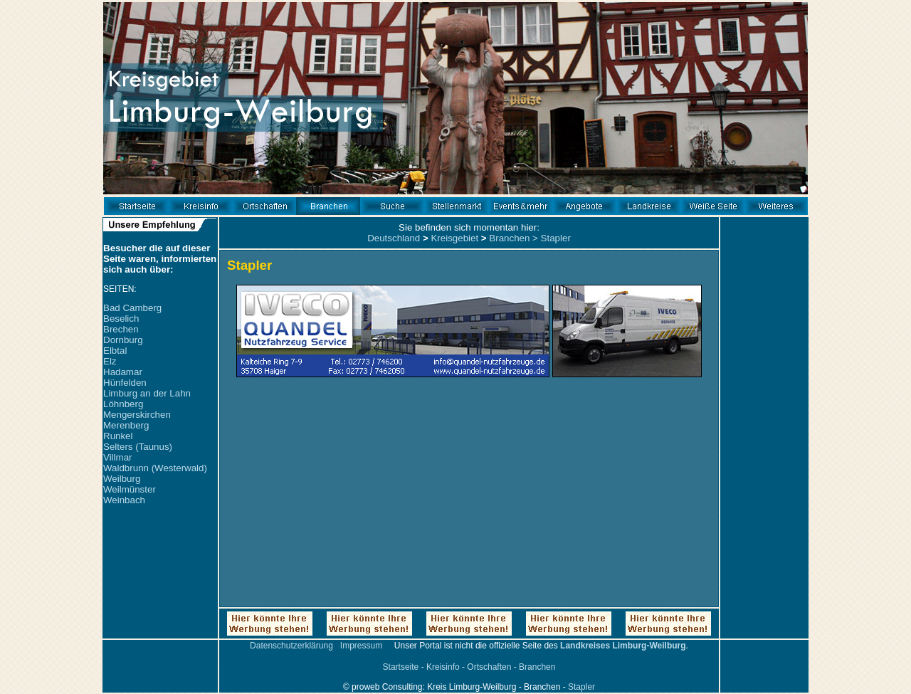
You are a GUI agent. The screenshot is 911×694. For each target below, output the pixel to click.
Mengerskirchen (137, 414)
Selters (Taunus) (137, 446)
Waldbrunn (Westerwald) (155, 468)
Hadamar (122, 372)
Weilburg (121, 478)
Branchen (509, 238)
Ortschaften (489, 667)
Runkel (118, 436)
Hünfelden (125, 382)
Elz (110, 361)
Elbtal (115, 350)
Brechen (121, 329)
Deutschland (393, 238)
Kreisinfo (443, 667)
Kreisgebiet (454, 238)
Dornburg (123, 340)
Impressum (361, 646)
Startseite (401, 667)
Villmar (117, 457)
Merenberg (126, 425)
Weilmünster (129, 489)
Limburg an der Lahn (147, 393)
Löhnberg (123, 404)
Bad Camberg (132, 308)
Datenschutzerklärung (291, 646)
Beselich (121, 318)
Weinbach (124, 500)
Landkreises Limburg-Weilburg (622, 646)
